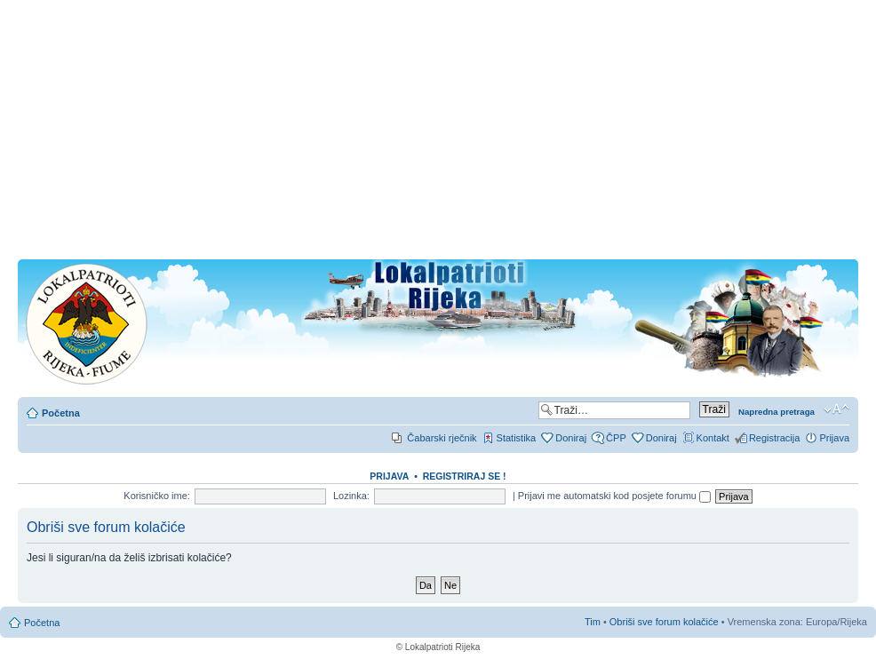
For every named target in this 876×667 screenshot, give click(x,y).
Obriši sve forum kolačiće (664, 621)
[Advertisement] (438, 135)
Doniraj (570, 438)
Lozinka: (351, 495)
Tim (593, 621)
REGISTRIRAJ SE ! (464, 476)
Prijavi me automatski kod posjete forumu (614, 495)
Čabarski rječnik (441, 438)
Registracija (774, 438)
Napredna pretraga (776, 412)
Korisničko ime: (156, 495)
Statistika (517, 438)
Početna (61, 413)
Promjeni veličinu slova (836, 409)
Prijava (834, 438)
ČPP (616, 438)
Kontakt (713, 438)
